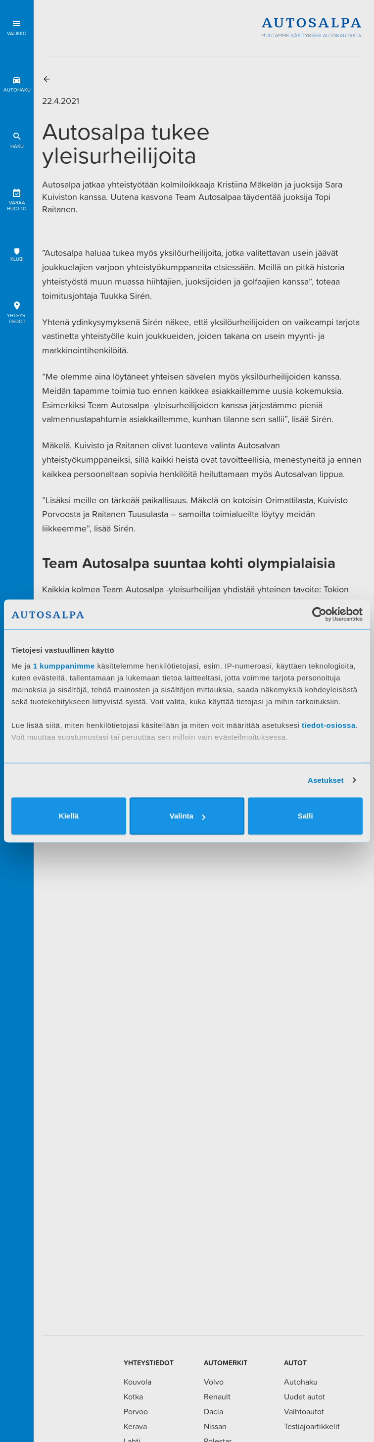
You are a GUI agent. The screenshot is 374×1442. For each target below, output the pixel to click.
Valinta (187, 816)
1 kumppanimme (64, 666)
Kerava (135, 1426)
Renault (217, 1396)
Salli (305, 816)
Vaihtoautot (304, 1411)
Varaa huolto (17, 198)
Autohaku (17, 82)
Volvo (214, 1382)
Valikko (17, 26)
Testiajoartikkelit (312, 1426)
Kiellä (69, 816)
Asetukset (326, 780)
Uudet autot (304, 1396)
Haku (17, 139)
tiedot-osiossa (329, 725)
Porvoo (136, 1411)
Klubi (17, 254)
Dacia (213, 1411)
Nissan (215, 1426)
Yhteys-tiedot (17, 311)
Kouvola (137, 1382)
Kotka (133, 1396)
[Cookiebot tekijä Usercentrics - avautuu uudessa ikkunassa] (319, 614)
